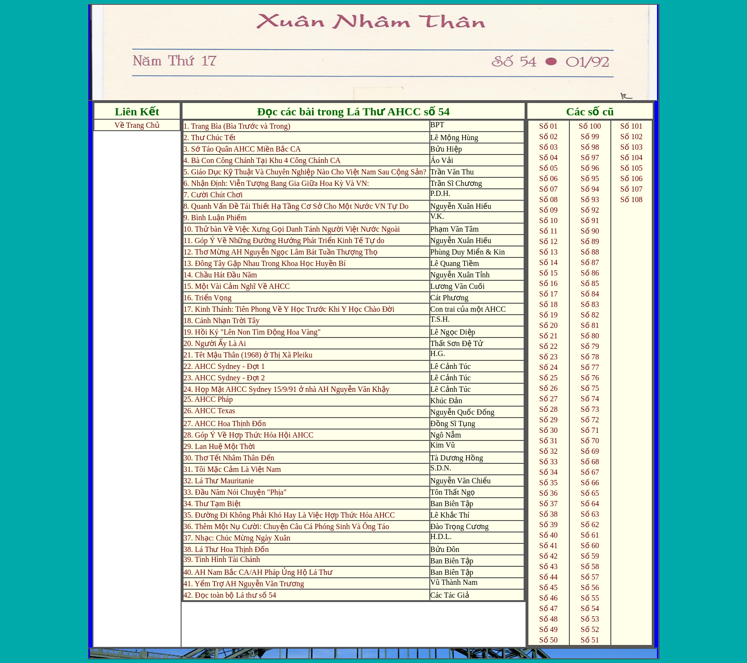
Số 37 (548, 504)
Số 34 (548, 472)
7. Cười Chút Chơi (212, 195)
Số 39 (548, 524)
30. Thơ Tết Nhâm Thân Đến (228, 458)
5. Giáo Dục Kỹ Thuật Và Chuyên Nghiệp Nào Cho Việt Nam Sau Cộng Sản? (304, 172)
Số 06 (548, 178)
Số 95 (590, 178)
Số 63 (590, 514)
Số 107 (631, 189)
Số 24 (548, 367)
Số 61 (590, 535)
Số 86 (590, 273)
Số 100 (590, 126)
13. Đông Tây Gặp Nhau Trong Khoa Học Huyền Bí (264, 263)
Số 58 (590, 566)
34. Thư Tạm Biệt (212, 504)
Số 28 (548, 409)
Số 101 (631, 126)
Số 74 (590, 399)
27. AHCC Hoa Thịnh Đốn (224, 423)
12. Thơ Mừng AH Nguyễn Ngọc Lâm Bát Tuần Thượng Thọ (280, 252)
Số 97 (590, 157)
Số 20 (548, 325)
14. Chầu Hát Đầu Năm (220, 275)
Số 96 (590, 168)
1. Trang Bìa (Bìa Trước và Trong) (236, 126)
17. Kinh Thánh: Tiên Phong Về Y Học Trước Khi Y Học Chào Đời (288, 309)
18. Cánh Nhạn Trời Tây (221, 320)
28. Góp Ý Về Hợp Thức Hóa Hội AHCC (248, 435)
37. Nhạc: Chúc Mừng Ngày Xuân (236, 538)
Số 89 (590, 241)
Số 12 (548, 241)
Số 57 (590, 577)
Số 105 (631, 168)
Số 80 (590, 336)
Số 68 (590, 462)
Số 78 (590, 357)
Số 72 (590, 420)
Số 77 (590, 367)
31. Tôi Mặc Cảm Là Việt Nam (232, 469)
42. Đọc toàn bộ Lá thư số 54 (229, 595)
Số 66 (590, 483)
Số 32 (548, 451)
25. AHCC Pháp (208, 399)
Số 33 (548, 462)
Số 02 (548, 137)
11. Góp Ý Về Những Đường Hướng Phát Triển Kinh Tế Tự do (283, 240)
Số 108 (631, 199)
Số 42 (548, 556)
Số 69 (590, 451)
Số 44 (548, 577)
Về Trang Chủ (137, 125)
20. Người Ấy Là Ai (214, 343)
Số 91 (590, 220)
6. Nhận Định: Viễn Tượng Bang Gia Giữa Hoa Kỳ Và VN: (276, 183)
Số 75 (590, 388)
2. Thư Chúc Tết (209, 137)
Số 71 (590, 430)
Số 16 (548, 283)
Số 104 (631, 157)
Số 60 (590, 545)
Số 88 (590, 252)
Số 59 (590, 556)
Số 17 (548, 294)
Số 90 (590, 231)
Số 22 (548, 346)
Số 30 (548, 430)
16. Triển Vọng (207, 298)
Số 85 (590, 283)
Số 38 (548, 514)
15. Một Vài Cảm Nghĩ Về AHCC (236, 286)
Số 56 (590, 587)
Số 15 (548, 273)
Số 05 (548, 168)
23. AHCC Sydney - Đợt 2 (224, 378)
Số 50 (548, 640)
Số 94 (590, 189)
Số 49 (548, 629)
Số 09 (548, 210)
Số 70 (590, 441)
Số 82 (590, 315)
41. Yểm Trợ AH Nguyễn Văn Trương (243, 584)
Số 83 (590, 304)
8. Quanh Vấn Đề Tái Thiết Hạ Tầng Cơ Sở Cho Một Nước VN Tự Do (295, 206)
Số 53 (590, 619)
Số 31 (548, 441)
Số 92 (590, 210)
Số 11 (548, 231)
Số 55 (590, 598)
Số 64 (590, 504)
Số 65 (590, 493)
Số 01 (548, 126)
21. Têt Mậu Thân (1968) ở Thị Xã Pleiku (248, 355)
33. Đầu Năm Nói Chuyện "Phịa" (234, 492)
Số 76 (590, 378)
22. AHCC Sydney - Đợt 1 (224, 366)
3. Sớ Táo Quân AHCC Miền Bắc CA (242, 149)
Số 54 (590, 608)
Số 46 (548, 598)
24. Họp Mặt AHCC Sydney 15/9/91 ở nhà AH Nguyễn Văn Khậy (286, 389)
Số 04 (548, 157)
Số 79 (590, 346)
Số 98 (590, 147)
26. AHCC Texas (209, 411)
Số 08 (548, 199)
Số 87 (590, 262)
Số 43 (548, 566)
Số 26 (548, 388)
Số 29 (548, 420)
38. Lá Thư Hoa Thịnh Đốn (226, 549)
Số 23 (548, 357)
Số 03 (548, 147)
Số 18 (548, 304)
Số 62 (590, 524)
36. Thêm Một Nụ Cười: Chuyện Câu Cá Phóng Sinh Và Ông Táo (286, 526)
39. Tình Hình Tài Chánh (221, 559)
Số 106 (631, 178)
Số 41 (548, 545)
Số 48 (548, 619)
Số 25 (548, 378)
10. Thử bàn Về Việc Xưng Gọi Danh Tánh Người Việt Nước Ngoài (291, 229)
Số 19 (548, 315)
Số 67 (590, 472)
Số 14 (548, 262)
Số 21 (548, 336)
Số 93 (590, 199)
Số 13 (548, 252)
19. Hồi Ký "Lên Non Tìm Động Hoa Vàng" (252, 332)
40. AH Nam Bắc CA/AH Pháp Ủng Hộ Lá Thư (258, 572)
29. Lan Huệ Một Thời (219, 446)
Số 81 (590, 325)
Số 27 (548, 399)
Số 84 (590, 294)
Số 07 (548, 189)
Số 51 (590, 640)
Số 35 (548, 483)
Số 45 (548, 587)
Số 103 (631, 147)
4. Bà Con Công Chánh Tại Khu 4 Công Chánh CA (262, 160)
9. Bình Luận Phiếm (215, 218)
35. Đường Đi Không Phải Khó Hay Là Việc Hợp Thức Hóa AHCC (289, 515)
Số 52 (590, 629)
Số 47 (548, 608)
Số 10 (548, 220)
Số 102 (631, 137)
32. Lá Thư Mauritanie (218, 481)
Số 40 (548, 535)
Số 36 (548, 493)
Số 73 (590, 409)
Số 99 (590, 137)
